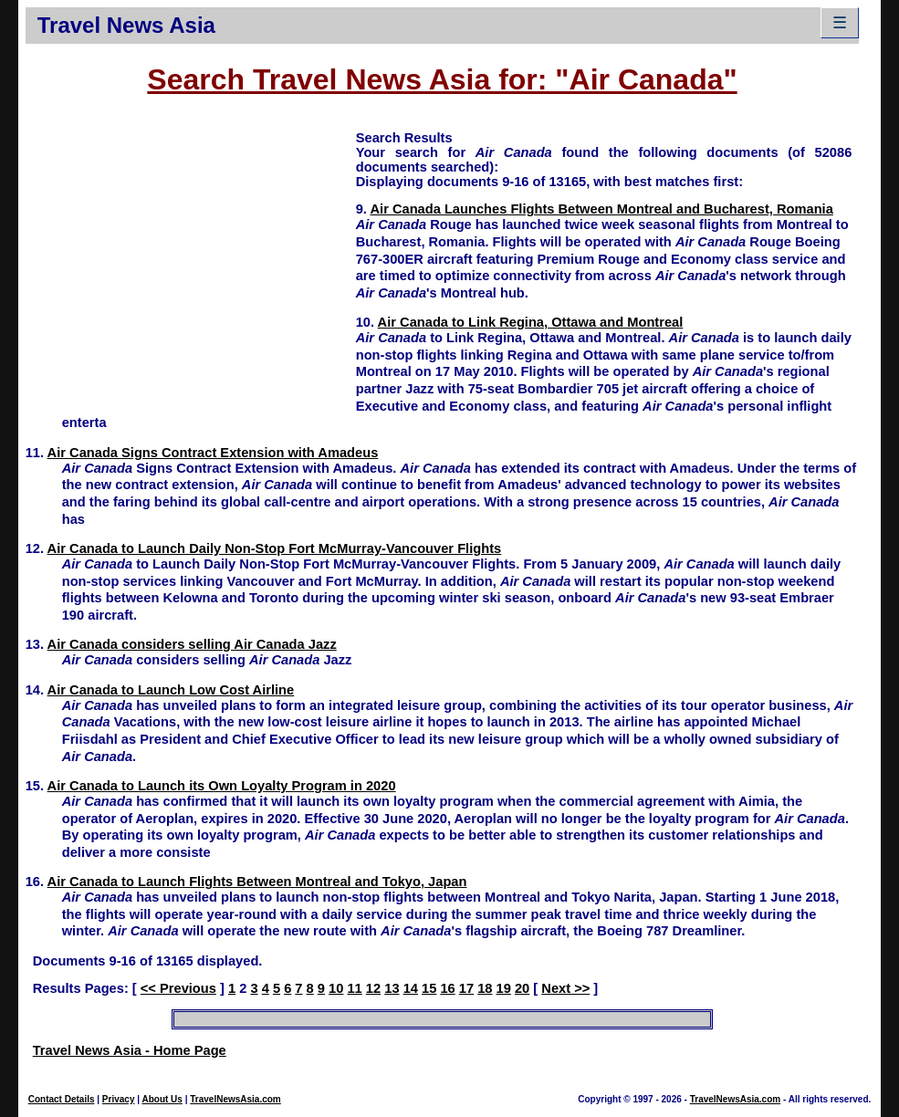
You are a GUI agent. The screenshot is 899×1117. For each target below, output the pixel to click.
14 (410, 988)
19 (504, 988)
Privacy (118, 1099)
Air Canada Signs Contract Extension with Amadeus (213, 452)
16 (447, 988)
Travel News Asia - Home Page (129, 1050)
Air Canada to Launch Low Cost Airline (171, 690)
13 (391, 988)
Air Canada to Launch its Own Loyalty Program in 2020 (221, 785)
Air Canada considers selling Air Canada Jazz (192, 644)
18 (484, 988)
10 (336, 988)
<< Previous (178, 988)
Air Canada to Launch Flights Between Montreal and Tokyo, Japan (257, 881)
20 (522, 988)
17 (466, 988)
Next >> (565, 988)
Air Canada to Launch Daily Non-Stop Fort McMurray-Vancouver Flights (274, 548)
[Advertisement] (190, 256)
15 (429, 988)
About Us (161, 1099)
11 (354, 988)
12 (373, 988)
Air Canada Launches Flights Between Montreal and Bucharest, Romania (601, 209)
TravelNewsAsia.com (235, 1099)
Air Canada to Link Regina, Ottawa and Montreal (531, 322)
